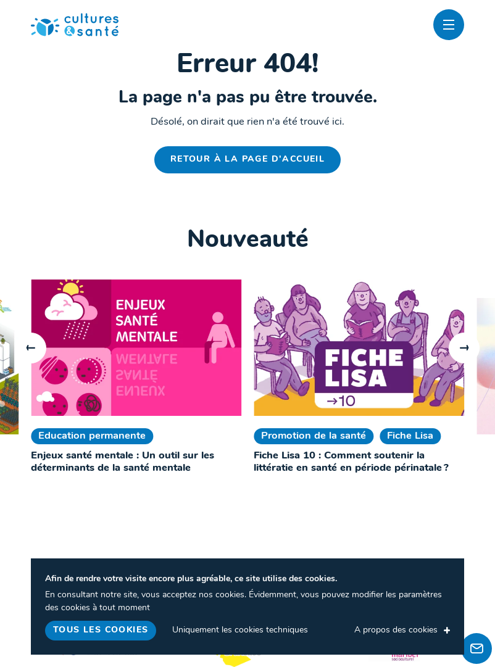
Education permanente (92, 436)
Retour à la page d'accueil (247, 159)
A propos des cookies (396, 630)
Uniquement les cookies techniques (240, 630)
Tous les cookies (100, 630)
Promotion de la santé (313, 436)
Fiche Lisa (410, 436)
